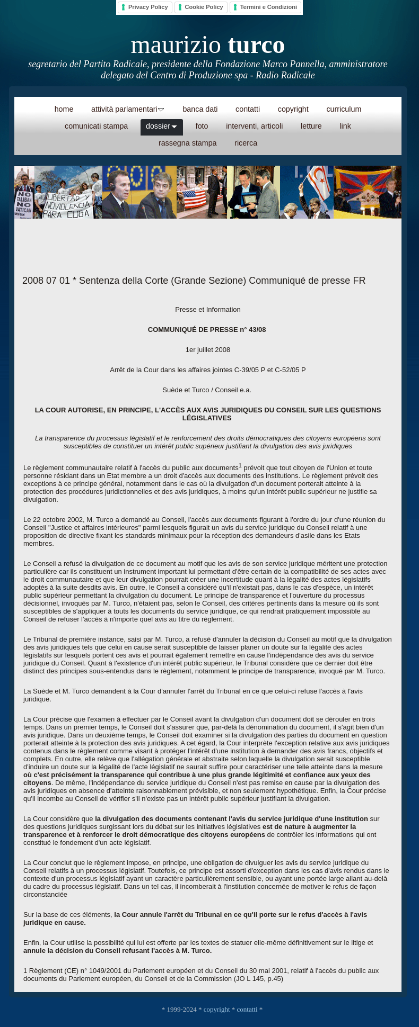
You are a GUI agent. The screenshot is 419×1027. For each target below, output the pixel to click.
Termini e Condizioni (268, 7)
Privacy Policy (148, 7)
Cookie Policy (204, 7)
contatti (247, 1009)
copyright (217, 1009)
